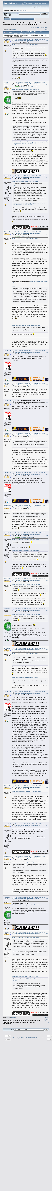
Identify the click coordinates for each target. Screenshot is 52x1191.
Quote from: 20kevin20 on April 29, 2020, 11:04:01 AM (25, 937)
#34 (47, 649)
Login (21, 19)
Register (26, 19)
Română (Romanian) (23, 23)
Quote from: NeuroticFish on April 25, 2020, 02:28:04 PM (26, 325)
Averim (6, 383)
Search (17, 19)
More (31, 19)
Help (12, 19)
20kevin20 (7, 39)
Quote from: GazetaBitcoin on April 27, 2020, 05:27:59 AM (26, 511)
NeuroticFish (24, 86)
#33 (47, 610)
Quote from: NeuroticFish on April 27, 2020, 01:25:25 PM (26, 584)
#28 (47, 435)
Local (14, 23)
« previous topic (36, 27)
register (24, 10)
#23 (47, 177)
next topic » (44, 27)
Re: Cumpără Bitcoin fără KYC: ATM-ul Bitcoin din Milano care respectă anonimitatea (30, 40)
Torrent (6, 17)
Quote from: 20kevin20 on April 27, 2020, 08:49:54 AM (25, 550)
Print (46, 29)
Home (7, 19)
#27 (47, 402)
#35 (47, 693)
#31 (47, 535)
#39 (47, 898)
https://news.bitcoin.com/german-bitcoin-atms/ (25, 905)
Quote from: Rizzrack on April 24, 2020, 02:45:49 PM (25, 181)
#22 (47, 84)
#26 (47, 385)
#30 (47, 507)
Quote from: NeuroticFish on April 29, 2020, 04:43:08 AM (26, 862)
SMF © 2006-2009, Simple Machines (35, 1037)
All (15, 29)
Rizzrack (7, 82)
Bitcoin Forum (7, 23)
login (19, 10)
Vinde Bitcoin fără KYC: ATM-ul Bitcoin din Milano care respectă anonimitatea (24, 23)
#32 (47, 580)
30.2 (10, 15)
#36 (47, 787)
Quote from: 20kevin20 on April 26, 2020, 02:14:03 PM (25, 539)
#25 (47, 352)
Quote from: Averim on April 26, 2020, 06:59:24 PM (24, 439)
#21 (47, 40)
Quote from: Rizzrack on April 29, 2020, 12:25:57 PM (25, 976)
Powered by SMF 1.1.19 (19, 1037)
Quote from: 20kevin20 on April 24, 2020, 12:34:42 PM (25, 89)
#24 (47, 234)
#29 (47, 474)
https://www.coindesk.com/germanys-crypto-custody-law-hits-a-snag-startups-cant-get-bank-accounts (30, 143)
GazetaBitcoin (8, 350)
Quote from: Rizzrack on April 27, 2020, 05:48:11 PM (25, 653)
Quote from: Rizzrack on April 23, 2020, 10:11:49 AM (25, 44)
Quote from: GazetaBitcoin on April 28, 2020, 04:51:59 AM (26, 791)
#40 (47, 933)
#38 (47, 858)
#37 (47, 825)
